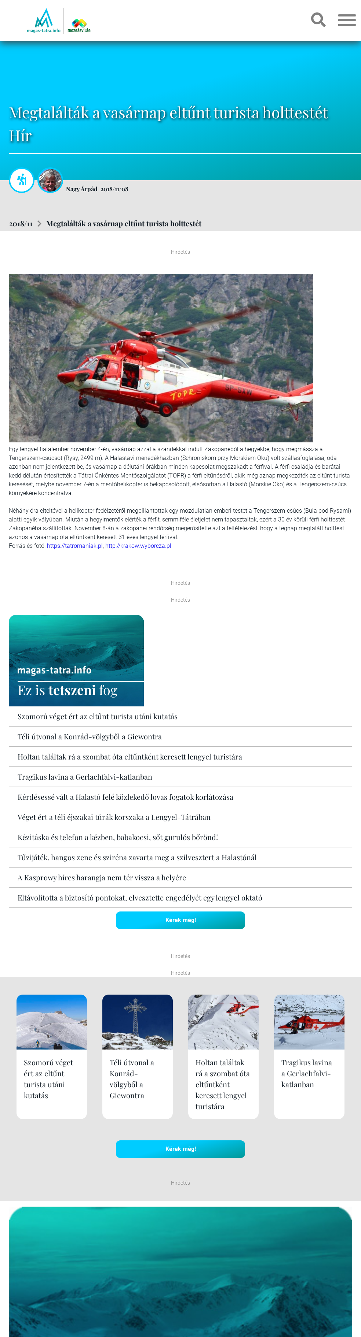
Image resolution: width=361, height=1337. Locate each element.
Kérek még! (180, 920)
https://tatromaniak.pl (75, 545)
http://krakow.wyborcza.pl (138, 545)
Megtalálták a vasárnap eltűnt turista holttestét (123, 223)
